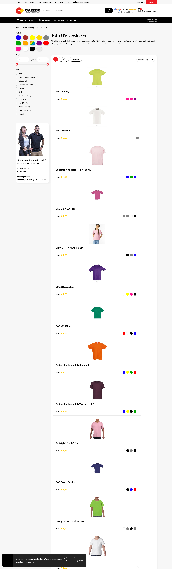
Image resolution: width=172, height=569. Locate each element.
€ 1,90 (129, 212)
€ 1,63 (61, 174)
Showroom (140, 2)
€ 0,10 (61, 98)
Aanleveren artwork (62, 505)
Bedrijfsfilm (94, 520)
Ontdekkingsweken (97, 502)
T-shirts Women (60, 432)
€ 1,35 (61, 136)
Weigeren (81, 561)
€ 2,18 (129, 288)
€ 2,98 (129, 365)
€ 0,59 (95, 98)
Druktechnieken (60, 527)
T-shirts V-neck (59, 446)
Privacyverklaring (61, 523)
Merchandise (94, 516)
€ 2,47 (129, 327)
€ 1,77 (61, 212)
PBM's (126, 509)
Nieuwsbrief (94, 523)
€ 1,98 (95, 250)
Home (18, 27)
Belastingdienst (60, 502)
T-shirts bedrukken (97, 512)
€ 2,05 (61, 288)
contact (26, 163)
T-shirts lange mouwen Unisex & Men (68, 441)
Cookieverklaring (61, 520)
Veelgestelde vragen (62, 516)
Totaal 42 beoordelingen (125, 12)
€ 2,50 (61, 365)
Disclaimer (58, 531)
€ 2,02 (129, 250)
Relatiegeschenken (132, 516)
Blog (91, 509)
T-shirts (108, 401)
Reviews (125, 9)
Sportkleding (129, 512)
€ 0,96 (129, 98)
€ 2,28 (61, 327)
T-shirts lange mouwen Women (66, 444)
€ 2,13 (95, 288)
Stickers (127, 523)
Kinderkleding (28, 27)
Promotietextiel (130, 502)
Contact (151, 2)
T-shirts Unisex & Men (62, 429)
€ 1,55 (95, 136)
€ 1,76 (129, 174)
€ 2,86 (95, 365)
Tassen (127, 520)
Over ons (92, 505)
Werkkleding (129, 505)
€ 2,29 (95, 327)
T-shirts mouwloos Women (64, 438)
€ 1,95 (61, 250)
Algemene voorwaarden (63, 512)
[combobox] (74, 10)
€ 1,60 (129, 136)
